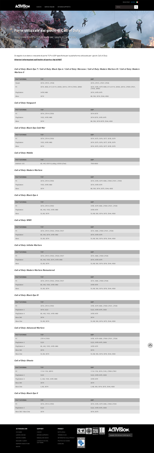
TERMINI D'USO (62, 435)
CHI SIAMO (19, 432)
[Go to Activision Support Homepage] (23, 7)
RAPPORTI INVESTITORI (23, 443)
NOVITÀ (18, 446)
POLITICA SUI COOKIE (64, 441)
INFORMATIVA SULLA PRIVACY (66, 438)
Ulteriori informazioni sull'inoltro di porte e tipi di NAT (38, 60)
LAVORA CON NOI (21, 435)
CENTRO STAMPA (21, 438)
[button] (137, 2)
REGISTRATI (126, 2)
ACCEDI (133, 2)
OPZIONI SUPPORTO (64, 7)
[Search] (136, 7)
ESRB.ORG (61, 443)
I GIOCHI (38, 7)
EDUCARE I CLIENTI (21, 441)
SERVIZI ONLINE (49, 7)
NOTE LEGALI (61, 432)
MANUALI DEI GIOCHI (43, 438)
